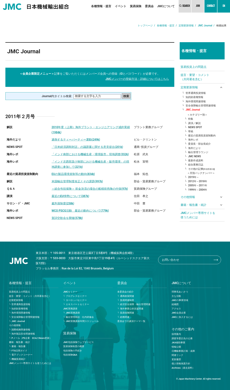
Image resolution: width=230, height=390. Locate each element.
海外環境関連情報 (196, 101)
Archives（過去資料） (183, 367)
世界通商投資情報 (196, 93)
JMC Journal (205, 25)
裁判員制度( (63, 203)
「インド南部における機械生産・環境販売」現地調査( (90, 154)
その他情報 (15, 325)
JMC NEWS (194, 156)
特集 (190, 118)
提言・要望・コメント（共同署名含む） (195, 77)
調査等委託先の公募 (182, 338)
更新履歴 (176, 359)
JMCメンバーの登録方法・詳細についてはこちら (137, 79)
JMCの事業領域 (180, 300)
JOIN (198, 6)
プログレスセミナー (76, 296)
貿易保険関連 (127, 312)
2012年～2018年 (197, 181)
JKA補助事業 (178, 342)
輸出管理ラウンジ (198, 152)
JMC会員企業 (179, 312)
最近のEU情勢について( (70, 196)
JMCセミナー (70, 291)
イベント (120, 6)
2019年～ (193, 177)
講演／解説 (194, 123)
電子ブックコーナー (22, 354)
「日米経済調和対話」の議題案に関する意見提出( (87, 147)
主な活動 (176, 296)
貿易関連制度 (127, 300)
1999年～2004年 (197, 189)
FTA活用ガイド (19, 350)
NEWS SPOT (195, 127)
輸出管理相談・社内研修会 (80, 317)
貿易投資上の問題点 (193, 67)
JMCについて (166, 6)
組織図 (175, 304)
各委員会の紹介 (125, 291)
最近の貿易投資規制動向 (202, 135)
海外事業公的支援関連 (131, 308)
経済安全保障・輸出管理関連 (135, 304)
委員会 (149, 6)
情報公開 (176, 346)
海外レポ (193, 139)
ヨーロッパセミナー (76, 300)
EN (224, 6)
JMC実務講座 (70, 308)
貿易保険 (135, 6)
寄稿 (190, 131)
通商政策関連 (127, 296)
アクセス (176, 308)
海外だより (194, 148)
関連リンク (177, 355)
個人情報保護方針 (181, 363)
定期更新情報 (186, 25)
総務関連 (124, 317)
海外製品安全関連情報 (23, 333)
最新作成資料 (195, 160)
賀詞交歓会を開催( (67, 218)
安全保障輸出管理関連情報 (201, 105)
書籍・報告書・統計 (19, 342)
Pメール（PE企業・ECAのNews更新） (32, 338)
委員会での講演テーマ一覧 (131, 321)
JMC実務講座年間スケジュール (82, 321)
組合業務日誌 (195, 164)
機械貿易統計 (19, 359)
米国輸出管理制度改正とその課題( (77, 181)
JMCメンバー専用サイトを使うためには (198, 215)
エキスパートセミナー (77, 304)
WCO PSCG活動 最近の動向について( (80, 210)
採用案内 (176, 334)
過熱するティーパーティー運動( (76, 139)
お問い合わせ (170, 259)
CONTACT (211, 6)
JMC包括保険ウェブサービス (78, 342)
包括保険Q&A (70, 354)
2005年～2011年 (197, 185)
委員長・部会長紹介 (199, 143)
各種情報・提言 (101, 6)
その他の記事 (201, 168)
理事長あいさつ (180, 291)
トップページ (145, 25)
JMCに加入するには (182, 317)
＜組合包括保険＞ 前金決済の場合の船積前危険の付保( (90, 188)
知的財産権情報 (194, 97)
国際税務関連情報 (21, 329)
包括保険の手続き (72, 350)
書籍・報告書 (19, 346)
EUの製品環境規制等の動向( (73, 174)
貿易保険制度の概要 (73, 346)
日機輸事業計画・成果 (183, 351)
